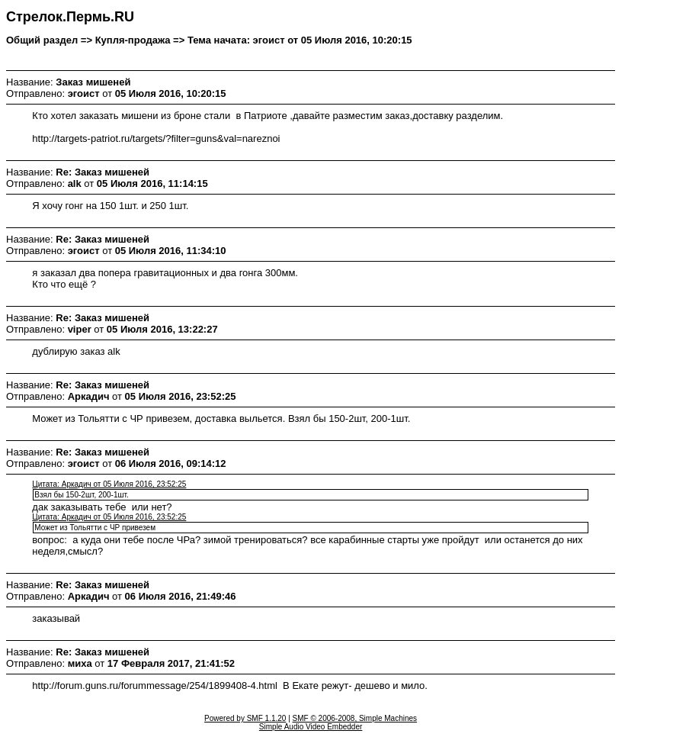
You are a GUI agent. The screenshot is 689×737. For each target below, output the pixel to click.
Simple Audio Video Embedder (310, 727)
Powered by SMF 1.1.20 (245, 718)
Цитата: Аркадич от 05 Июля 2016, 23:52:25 (109, 484)
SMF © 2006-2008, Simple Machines (355, 718)
